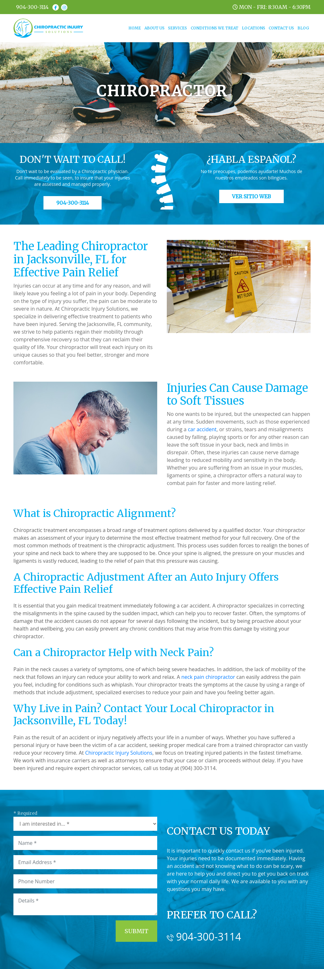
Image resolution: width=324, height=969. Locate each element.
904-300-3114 (32, 7)
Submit (136, 931)
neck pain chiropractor (208, 676)
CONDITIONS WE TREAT (214, 28)
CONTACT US (281, 28)
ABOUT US (154, 28)
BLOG (303, 28)
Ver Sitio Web (251, 196)
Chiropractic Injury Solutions (118, 752)
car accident (202, 429)
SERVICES (177, 28)
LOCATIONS (253, 28)
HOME (135, 27)
